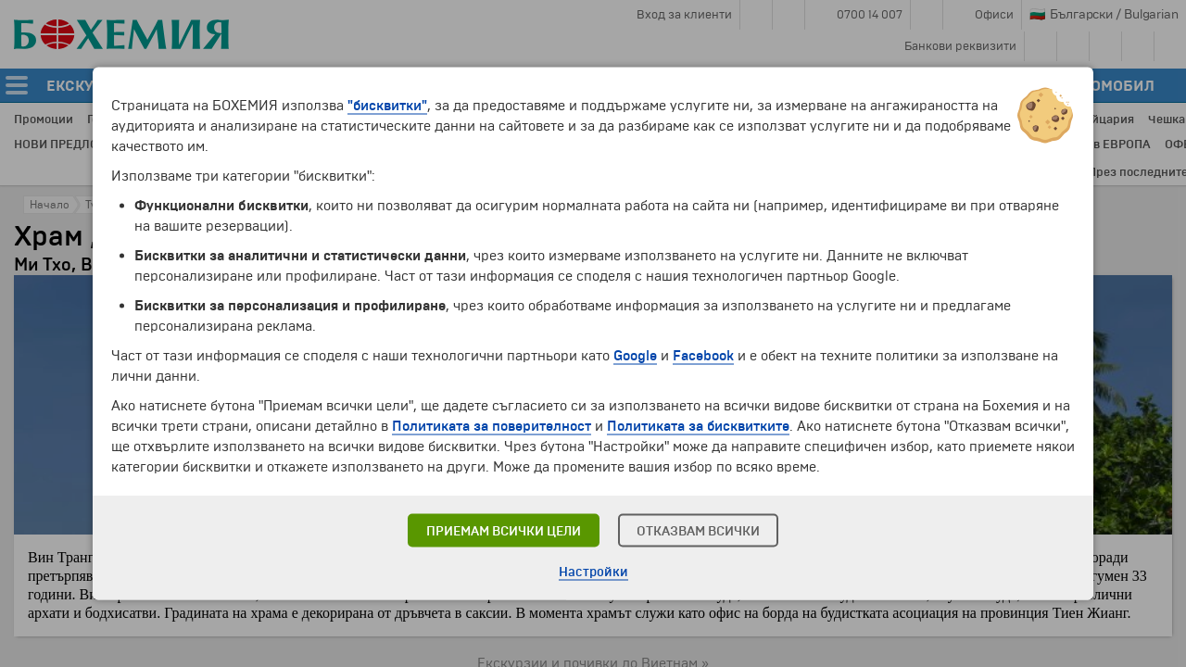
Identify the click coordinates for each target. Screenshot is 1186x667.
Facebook (703, 355)
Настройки (593, 572)
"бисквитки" (387, 105)
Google (635, 355)
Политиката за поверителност (491, 426)
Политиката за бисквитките (698, 426)
